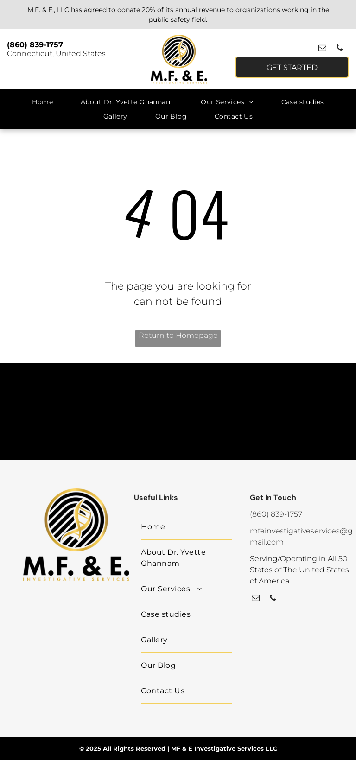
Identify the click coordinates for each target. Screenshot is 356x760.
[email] (322, 49)
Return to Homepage (178, 335)
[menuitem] (42, 102)
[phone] (339, 49)
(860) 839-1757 (35, 44)
